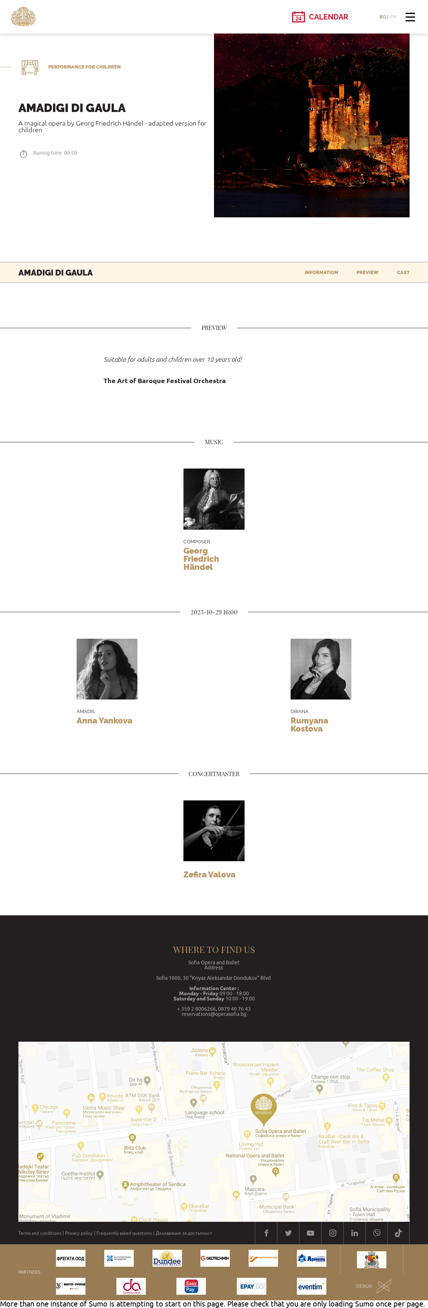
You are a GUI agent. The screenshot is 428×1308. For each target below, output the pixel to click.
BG (382, 16)
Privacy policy (78, 1233)
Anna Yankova (104, 720)
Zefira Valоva (209, 874)
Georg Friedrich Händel (201, 559)
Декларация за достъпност (184, 1233)
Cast (403, 272)
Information (321, 272)
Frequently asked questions (124, 1233)
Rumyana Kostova (309, 724)
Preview (368, 272)
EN (393, 16)
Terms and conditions (39, 1233)
